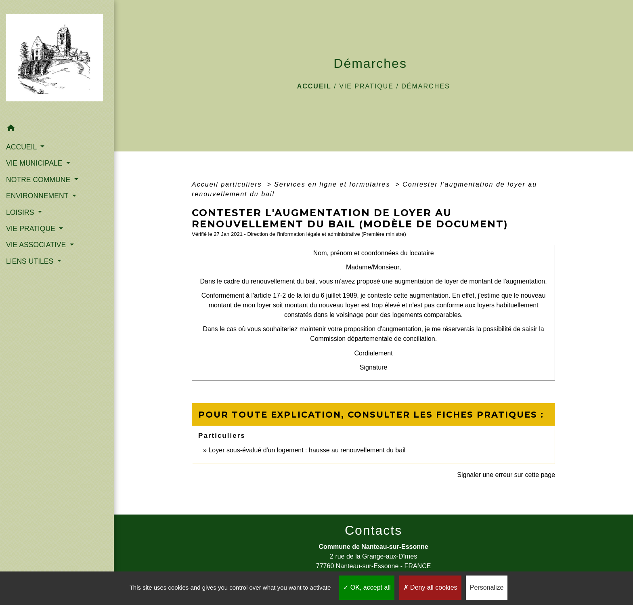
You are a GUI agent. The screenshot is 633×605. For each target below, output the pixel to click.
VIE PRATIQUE (366, 86)
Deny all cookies (430, 587)
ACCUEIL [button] (22, 147)
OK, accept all (366, 587)
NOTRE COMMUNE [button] (39, 180)
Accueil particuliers (228, 184)
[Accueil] (57, 60)
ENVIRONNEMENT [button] (38, 196)
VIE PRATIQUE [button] (31, 229)
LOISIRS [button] (21, 212)
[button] (57, 129)
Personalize (487, 587)
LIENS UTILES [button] (30, 261)
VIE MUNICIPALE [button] (35, 163)
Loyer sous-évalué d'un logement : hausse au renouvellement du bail (306, 450)
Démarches (425, 86)
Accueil (314, 86)
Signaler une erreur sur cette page (506, 474)
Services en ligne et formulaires (333, 184)
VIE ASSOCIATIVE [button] (37, 245)
